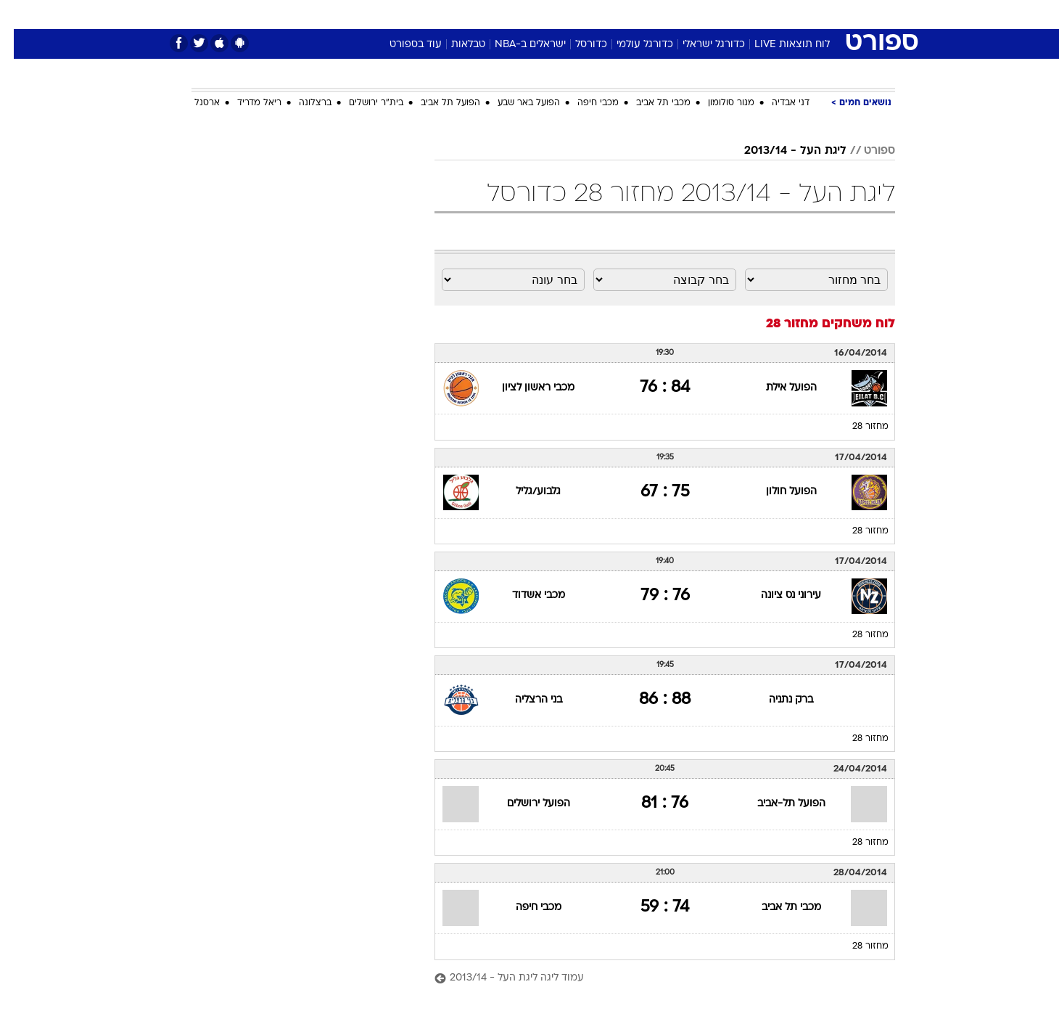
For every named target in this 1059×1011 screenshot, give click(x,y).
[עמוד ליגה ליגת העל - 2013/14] (651, 978)
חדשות (786, 14)
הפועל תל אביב (436, 103)
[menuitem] (777, 14)
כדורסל (577, 44)
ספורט (737, 14)
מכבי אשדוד (524, 595)
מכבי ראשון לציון (524, 388)
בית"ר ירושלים (362, 103)
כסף (604, 14)
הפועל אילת (777, 388)
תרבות (690, 14)
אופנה (364, 14)
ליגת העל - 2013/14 (781, 151)
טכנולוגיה (417, 14)
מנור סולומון (717, 103)
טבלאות (454, 44)
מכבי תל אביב (649, 103)
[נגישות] (20, 15)
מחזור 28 (856, 426)
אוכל (566, 14)
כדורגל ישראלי (700, 44)
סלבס (644, 14)
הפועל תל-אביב (777, 804)
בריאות (520, 14)
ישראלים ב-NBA (516, 44)
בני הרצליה (524, 700)
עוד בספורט (402, 44)
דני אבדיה (777, 103)
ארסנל (193, 103)
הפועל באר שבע (515, 103)
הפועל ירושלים (524, 804)
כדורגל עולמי (631, 44)
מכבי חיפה (584, 103)
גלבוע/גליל (524, 491)
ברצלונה (301, 103)
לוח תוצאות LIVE (778, 44)
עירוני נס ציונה (777, 595)
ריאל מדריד (245, 103)
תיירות (471, 14)
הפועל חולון (777, 491)
